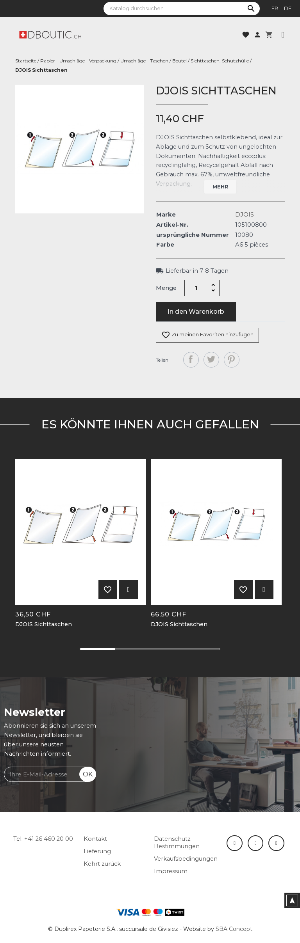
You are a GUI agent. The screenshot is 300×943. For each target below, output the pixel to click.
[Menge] (196, 288)
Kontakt (95, 838)
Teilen (191, 359)
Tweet (211, 359)
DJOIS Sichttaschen (43, 624)
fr (274, 8)
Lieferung (97, 851)
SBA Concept (234, 928)
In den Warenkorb (196, 311)
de (287, 8)
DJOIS (244, 214)
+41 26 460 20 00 (48, 838)
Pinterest (231, 359)
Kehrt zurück (102, 863)
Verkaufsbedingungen (186, 858)
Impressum (171, 871)
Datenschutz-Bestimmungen (177, 842)
